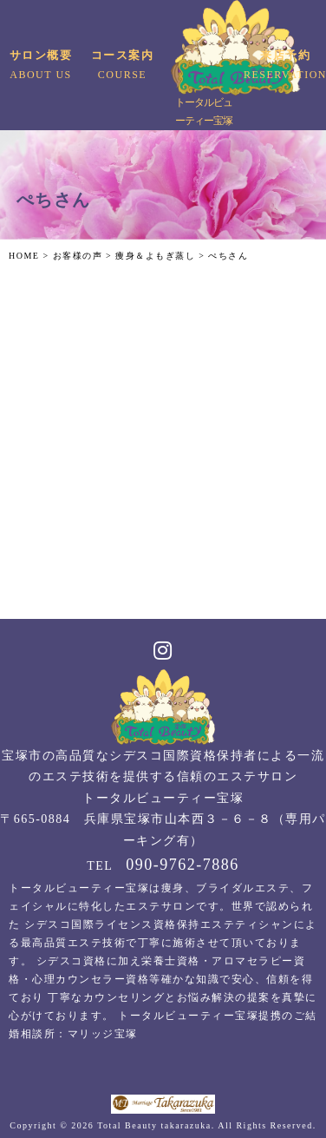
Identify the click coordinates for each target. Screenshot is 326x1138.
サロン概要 (40, 66)
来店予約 (284, 66)
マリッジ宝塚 (103, 1034)
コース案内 (121, 66)
